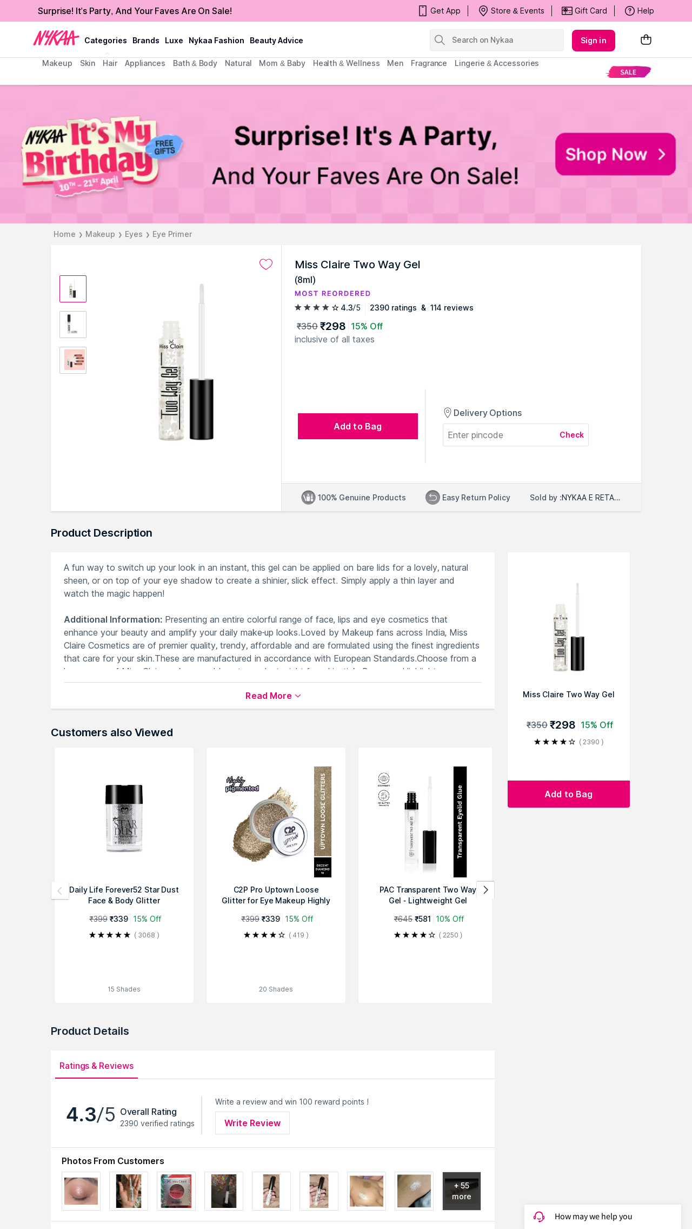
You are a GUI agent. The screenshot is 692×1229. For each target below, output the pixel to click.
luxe (174, 40)
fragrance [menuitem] (429, 63)
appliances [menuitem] (145, 63)
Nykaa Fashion (216, 40)
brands (145, 40)
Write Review (252, 1123)
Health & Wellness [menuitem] (346, 63)
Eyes (134, 234)
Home (65, 234)
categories (105, 40)
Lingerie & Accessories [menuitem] (497, 63)
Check (572, 434)
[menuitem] (628, 71)
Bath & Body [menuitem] (195, 63)
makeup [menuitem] (57, 63)
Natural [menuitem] (238, 63)
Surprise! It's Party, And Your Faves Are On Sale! (135, 10)
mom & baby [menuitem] (282, 63)
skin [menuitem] (88, 63)
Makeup (100, 234)
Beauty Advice (276, 40)
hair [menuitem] (110, 63)
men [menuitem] (395, 63)
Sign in (594, 40)
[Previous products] (60, 890)
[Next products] (485, 890)
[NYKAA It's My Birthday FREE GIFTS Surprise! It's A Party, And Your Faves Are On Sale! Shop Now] (346, 154)
